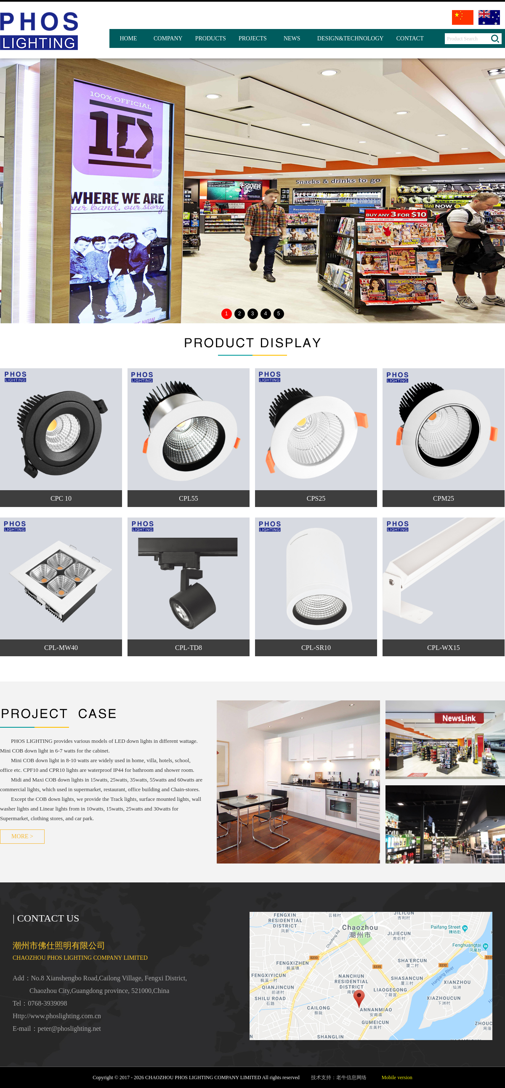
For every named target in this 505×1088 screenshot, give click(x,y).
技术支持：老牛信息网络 (339, 1077)
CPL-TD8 (188, 647)
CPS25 (316, 498)
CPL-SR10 (316, 647)
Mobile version (397, 1077)
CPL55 (188, 498)
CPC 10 (61, 498)
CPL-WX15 (443, 647)
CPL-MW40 (61, 647)
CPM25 (443, 498)
